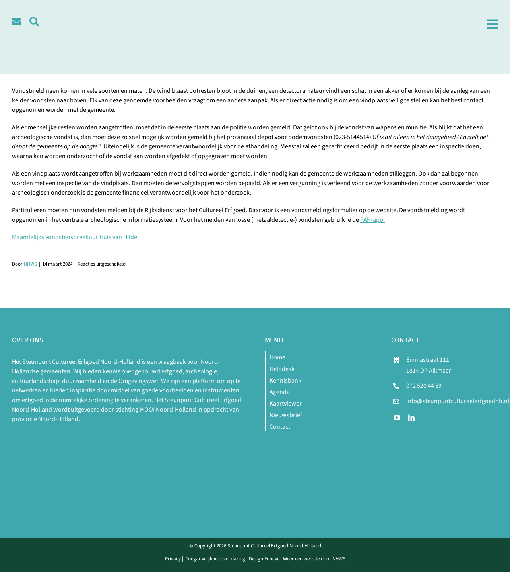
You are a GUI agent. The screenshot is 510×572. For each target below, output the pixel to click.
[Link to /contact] (16, 21)
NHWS (30, 263)
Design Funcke (264, 558)
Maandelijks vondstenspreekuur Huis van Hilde (74, 237)
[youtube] (397, 417)
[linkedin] (411, 417)
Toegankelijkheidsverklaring (215, 558)
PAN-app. (372, 219)
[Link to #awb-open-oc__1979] (492, 24)
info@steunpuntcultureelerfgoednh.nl (457, 401)
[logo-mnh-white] (129, 433)
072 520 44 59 (424, 385)
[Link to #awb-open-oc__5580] (34, 21)
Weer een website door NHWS (314, 558)
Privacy (173, 558)
